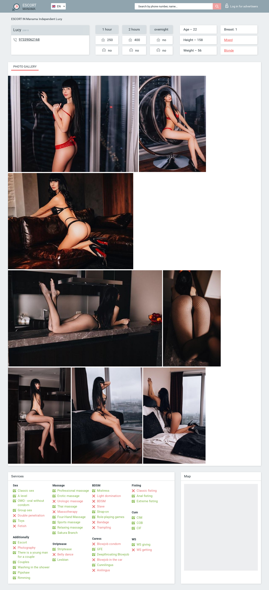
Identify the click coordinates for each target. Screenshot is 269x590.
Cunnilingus (105, 565)
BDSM (101, 501)
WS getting (144, 550)
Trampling (104, 527)
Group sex (25, 510)
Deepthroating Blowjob (113, 554)
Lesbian (62, 560)
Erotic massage (68, 496)
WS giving (143, 544)
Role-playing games (110, 517)
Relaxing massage (70, 527)
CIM (139, 517)
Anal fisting (144, 496)
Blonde (229, 50)
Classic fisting (147, 491)
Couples (23, 562)
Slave (101, 506)
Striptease (64, 549)
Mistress (103, 491)
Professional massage (73, 491)
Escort (22, 542)
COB (140, 523)
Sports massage (68, 522)
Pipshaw (24, 572)
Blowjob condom (109, 544)
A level (22, 496)
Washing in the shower (34, 567)
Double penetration (31, 515)
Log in (241, 5)
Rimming (24, 578)
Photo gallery (24, 66)
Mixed (228, 40)
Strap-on (103, 512)
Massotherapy (67, 512)
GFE (100, 549)
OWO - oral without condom (31, 503)
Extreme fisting (147, 501)
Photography (26, 548)
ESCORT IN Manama (24, 19)
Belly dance (65, 554)
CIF (139, 528)
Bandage (103, 522)
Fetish (22, 526)
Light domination (109, 496)
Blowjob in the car (109, 560)
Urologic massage (70, 501)
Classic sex (26, 491)
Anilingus (103, 570)
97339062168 (29, 39)
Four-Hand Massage (71, 517)
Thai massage (67, 506)
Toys (21, 521)
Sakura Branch (67, 533)
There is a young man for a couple (33, 555)
